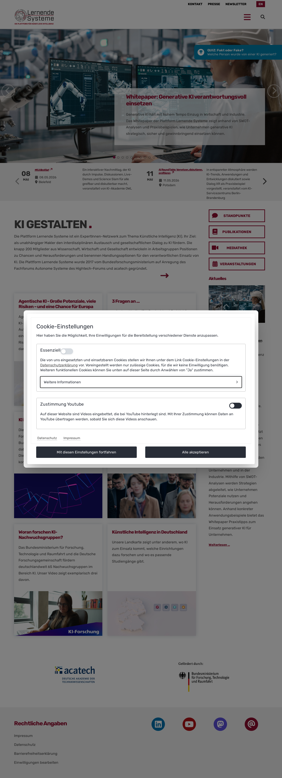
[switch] (235, 406)
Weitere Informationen (62, 382)
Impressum (71, 438)
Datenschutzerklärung (59, 365)
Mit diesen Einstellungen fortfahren (86, 452)
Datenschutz (47, 438)
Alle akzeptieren (195, 452)
